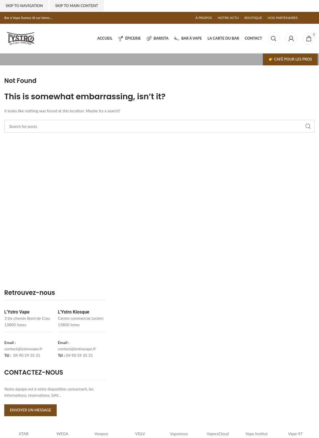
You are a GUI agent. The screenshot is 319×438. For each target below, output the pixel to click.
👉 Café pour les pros (290, 59)
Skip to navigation (24, 5)
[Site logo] (20, 38)
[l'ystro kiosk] (265, 352)
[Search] (273, 38)
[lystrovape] (161, 352)
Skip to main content (76, 5)
